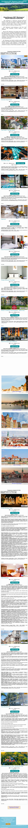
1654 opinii (20, 356)
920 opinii (20, 139)
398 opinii (18, 594)
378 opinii (20, 293)
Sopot (26, 56)
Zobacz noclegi (14, 74)
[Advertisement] (14, 374)
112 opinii (18, 724)
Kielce (26, 573)
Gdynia (25, 178)
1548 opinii (20, 199)
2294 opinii (19, 77)
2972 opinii (19, 108)
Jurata (25, 703)
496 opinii (20, 262)
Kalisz (26, 640)
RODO (10, 822)
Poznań (25, 502)
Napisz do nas (24, 825)
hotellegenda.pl (25, 0)
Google (2, 818)
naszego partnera (21, 81)
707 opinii (23, 324)
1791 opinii (19, 523)
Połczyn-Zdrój (24, 763)
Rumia (25, 209)
